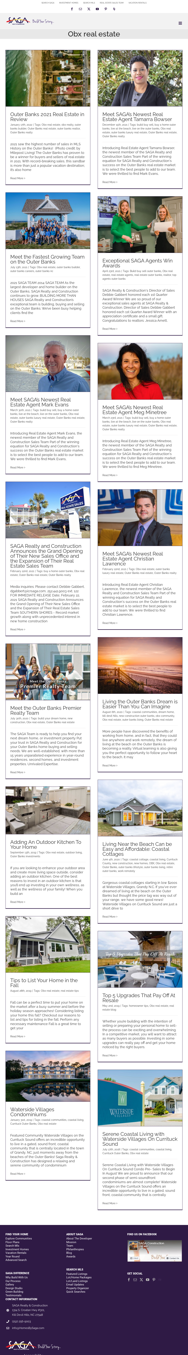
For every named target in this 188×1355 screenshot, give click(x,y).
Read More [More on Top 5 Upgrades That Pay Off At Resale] (108, 1055)
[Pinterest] (154, 1279)
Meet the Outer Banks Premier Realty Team (45, 710)
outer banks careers (22, 271)
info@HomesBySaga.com (28, 1328)
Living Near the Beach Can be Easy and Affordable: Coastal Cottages (137, 849)
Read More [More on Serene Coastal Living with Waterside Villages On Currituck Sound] (108, 1203)
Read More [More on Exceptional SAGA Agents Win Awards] (108, 328)
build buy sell (145, 124)
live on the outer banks (145, 128)
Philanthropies (75, 1249)
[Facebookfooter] (154, 1242)
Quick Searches (75, 1291)
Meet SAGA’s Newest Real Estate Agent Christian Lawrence (132, 559)
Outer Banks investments (25, 856)
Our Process (13, 1281)
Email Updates (75, 1284)
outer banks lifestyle (130, 867)
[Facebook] (129, 1279)
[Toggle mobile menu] (180, 23)
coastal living (157, 859)
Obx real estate (51, 124)
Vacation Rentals (16, 1252)
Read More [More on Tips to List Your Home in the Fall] (16, 1036)
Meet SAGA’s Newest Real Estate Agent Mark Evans (40, 402)
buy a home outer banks (58, 571)
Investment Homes (17, 1249)
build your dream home (52, 718)
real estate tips (70, 990)
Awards (70, 1256)
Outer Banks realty (21, 132)
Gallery (10, 1284)
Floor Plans (12, 1242)
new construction (122, 863)
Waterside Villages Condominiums (32, 1111)
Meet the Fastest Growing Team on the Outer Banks (47, 259)
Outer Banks (109, 867)
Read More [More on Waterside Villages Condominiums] (16, 1173)
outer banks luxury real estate (129, 132)
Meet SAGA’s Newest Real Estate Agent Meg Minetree (134, 409)
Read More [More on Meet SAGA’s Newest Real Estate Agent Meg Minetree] (108, 475)
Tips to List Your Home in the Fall (44, 982)
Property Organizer (77, 1288)
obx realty (67, 124)
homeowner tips (138, 1005)
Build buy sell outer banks (145, 271)
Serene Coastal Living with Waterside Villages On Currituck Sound (140, 1139)
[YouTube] (147, 1279)
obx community (165, 715)
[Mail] (135, 1279)
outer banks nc (44, 271)
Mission (71, 1242)
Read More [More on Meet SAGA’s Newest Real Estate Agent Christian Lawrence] (108, 623)
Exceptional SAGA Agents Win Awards (137, 263)
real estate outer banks (148, 274)
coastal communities (144, 712)
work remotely (126, 871)
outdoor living (74, 852)
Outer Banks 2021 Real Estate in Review (47, 116)
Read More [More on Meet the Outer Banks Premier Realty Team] (16, 772)
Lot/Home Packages (79, 1277)
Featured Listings (76, 1274)
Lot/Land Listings (77, 1281)
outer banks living (132, 719)
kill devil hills (110, 715)
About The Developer (79, 1238)
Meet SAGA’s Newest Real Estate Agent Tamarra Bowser (137, 116)
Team (69, 1245)
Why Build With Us (17, 1277)
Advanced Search (16, 1260)
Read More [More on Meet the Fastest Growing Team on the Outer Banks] (16, 321)
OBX (151, 863)
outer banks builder (68, 267)
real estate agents (122, 274)
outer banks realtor (68, 128)
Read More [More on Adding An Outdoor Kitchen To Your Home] (16, 902)
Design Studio (14, 1288)
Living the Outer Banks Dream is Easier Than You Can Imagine (140, 704)
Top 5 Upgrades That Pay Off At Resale (138, 997)
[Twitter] (141, 1279)
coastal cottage (138, 859)
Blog (69, 1252)
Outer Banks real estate (42, 128)
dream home (166, 712)
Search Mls (12, 1245)
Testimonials (13, 1295)
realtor (167, 274)
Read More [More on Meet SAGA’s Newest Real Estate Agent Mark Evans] (16, 467)
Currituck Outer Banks (23, 1123)
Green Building (14, 1291)
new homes (141, 863)
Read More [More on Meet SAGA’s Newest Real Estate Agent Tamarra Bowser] (108, 182)
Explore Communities (19, 1238)
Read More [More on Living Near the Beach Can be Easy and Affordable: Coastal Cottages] (108, 916)
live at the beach (121, 128)
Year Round (12, 1256)
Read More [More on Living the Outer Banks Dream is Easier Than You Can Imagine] (108, 765)
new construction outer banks (136, 715)
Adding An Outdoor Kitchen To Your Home (45, 844)
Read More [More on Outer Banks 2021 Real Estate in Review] (16, 178)
